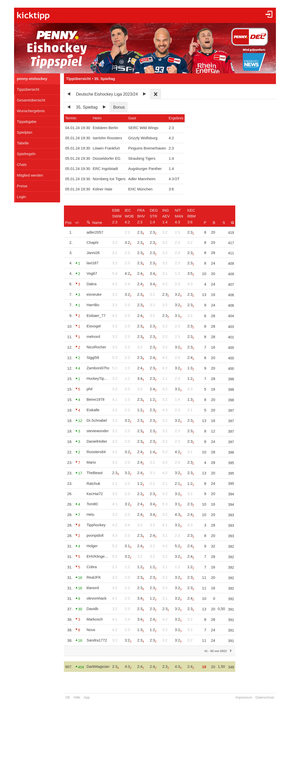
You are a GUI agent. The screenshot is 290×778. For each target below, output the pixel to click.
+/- (77, 223)
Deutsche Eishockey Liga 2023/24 (107, 94)
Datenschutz (264, 697)
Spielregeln (26, 154)
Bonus (119, 107)
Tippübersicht (28, 89)
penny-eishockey (32, 79)
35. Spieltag (87, 107)
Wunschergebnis (31, 111)
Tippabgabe (27, 122)
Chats (22, 165)
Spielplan (24, 132)
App (87, 697)
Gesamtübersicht (31, 100)
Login (21, 197)
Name (94, 222)
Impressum (244, 697)
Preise (22, 186)
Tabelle (23, 143)
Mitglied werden (30, 175)
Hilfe (77, 697)
